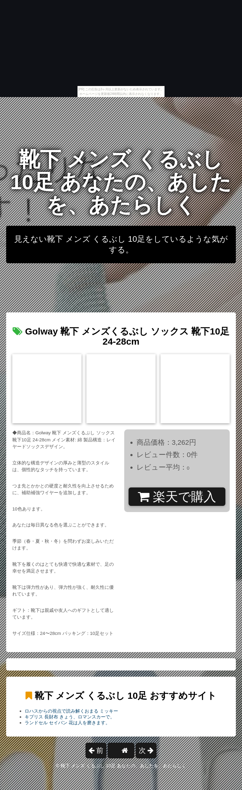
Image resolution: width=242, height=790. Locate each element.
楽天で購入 (177, 497)
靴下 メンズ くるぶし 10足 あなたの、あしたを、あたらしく (121, 182)
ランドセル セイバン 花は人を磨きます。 (67, 722)
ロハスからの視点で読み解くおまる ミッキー (71, 711)
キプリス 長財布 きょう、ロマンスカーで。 (70, 716)
